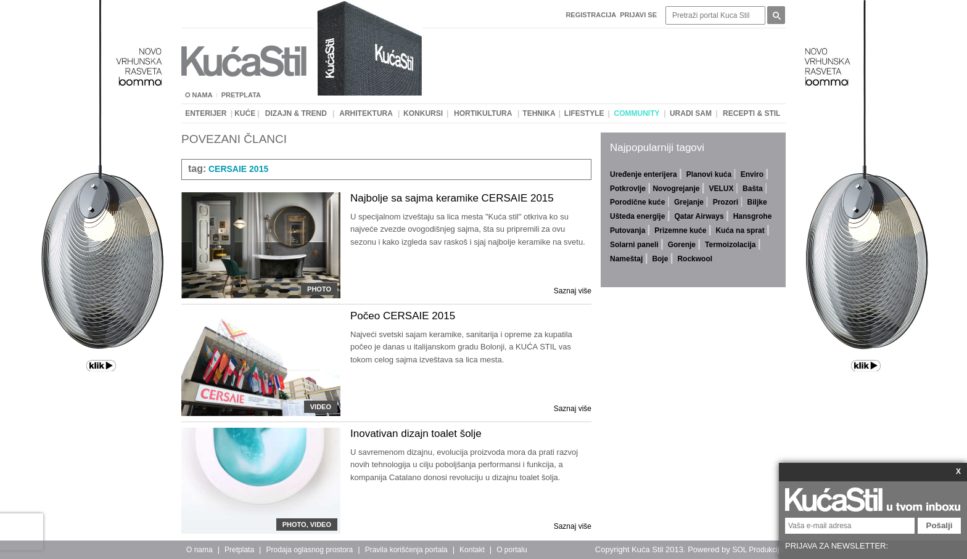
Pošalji (939, 525)
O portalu (511, 549)
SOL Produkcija (757, 549)
